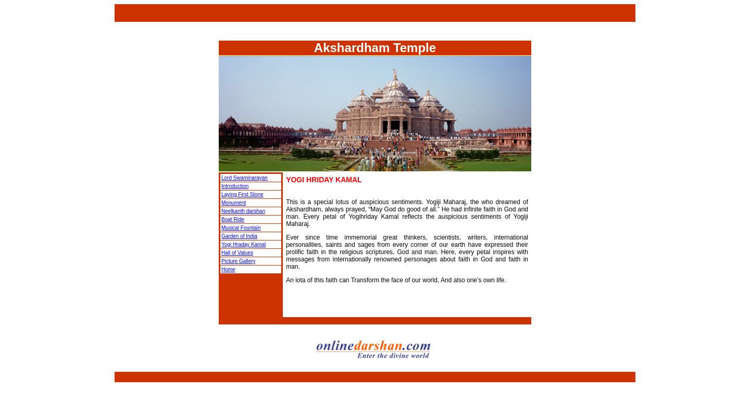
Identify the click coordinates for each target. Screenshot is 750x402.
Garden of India (239, 236)
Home (228, 269)
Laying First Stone (242, 194)
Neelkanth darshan (243, 211)
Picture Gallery (238, 261)
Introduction (234, 186)
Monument (233, 203)
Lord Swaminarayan (244, 178)
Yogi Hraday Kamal (243, 244)
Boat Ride (232, 219)
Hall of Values (237, 253)
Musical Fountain (241, 228)
